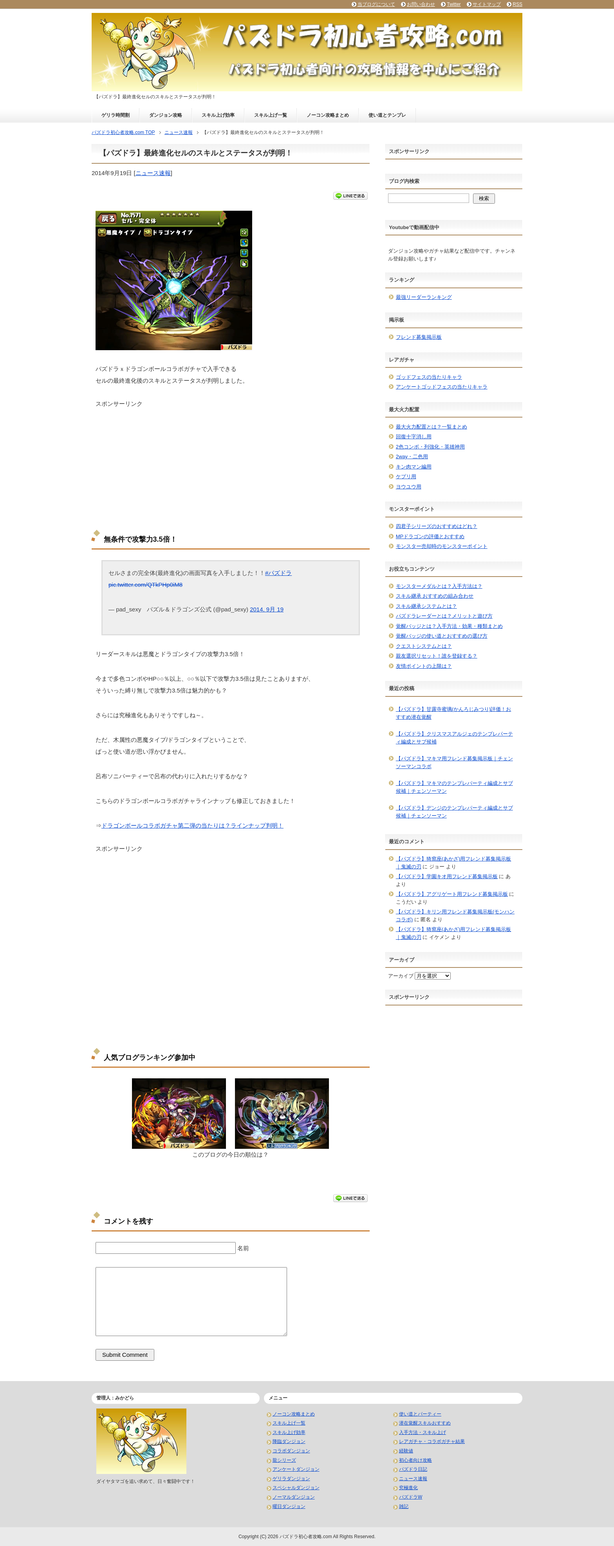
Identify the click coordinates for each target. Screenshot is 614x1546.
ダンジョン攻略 (165, 115)
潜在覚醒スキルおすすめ (425, 1423)
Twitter (453, 4)
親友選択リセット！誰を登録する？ (436, 656)
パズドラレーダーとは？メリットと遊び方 (444, 616)
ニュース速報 (153, 173)
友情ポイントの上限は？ (424, 666)
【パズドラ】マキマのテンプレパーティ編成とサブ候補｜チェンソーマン (454, 787)
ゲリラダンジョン (291, 1478)
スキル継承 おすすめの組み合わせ (435, 596)
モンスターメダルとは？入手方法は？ (439, 586)
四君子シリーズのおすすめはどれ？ (436, 526)
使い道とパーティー (420, 1414)
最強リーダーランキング (424, 297)
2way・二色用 (412, 456)
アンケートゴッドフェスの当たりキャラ (442, 387)
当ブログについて (376, 4)
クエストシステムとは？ (424, 646)
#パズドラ (278, 573)
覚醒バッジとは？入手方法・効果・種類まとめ (449, 626)
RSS (517, 4)
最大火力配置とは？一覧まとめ (431, 427)
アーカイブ (401, 976)
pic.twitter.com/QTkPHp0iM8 (145, 584)
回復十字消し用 (414, 436)
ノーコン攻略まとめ (328, 115)
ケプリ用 (406, 476)
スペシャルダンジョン (296, 1487)
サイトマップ (487, 4)
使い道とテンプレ (387, 115)
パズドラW (410, 1497)
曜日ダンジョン (289, 1506)
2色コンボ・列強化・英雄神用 (430, 447)
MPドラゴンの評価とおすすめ (430, 536)
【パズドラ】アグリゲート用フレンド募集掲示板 (452, 894)
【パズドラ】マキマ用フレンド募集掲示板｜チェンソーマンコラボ (454, 762)
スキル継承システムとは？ (426, 606)
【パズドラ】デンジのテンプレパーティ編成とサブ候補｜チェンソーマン (454, 812)
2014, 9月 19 (267, 609)
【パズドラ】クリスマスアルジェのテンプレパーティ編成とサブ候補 (454, 738)
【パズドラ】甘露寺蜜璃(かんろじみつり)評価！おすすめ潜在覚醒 (453, 713)
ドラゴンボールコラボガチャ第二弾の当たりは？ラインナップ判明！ (192, 825)
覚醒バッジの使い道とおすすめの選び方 (442, 636)
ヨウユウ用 (408, 487)
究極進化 (408, 1487)
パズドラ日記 (413, 1469)
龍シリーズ (284, 1460)
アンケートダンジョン (296, 1469)
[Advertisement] (231, 463)
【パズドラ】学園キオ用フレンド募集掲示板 (447, 876)
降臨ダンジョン (289, 1441)
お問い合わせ (421, 4)
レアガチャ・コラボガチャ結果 (432, 1441)
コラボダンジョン (291, 1451)
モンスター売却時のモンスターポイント (442, 546)
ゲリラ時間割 (115, 115)
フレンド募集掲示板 (419, 337)
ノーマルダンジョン (294, 1497)
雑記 (403, 1506)
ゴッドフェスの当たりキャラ (429, 377)
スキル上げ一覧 (270, 115)
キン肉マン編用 (414, 467)
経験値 (406, 1451)
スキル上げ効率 (218, 115)
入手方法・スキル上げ (422, 1432)
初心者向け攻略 (415, 1460)
